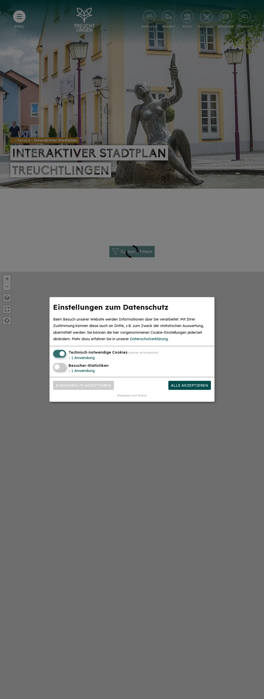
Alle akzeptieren (189, 385)
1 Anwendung (82, 357)
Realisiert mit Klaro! (132, 396)
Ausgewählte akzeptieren (83, 385)
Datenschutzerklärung (149, 339)
